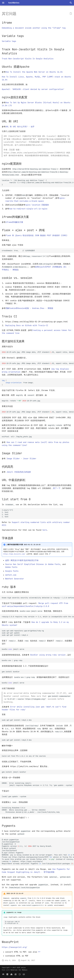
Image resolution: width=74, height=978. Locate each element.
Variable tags (9, 41)
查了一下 (56, 488)
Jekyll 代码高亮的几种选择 (19, 472)
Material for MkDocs (19, 970)
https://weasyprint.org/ (14, 947)
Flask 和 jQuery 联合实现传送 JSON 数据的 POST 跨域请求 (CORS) (36, 235)
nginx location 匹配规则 (37, 205)
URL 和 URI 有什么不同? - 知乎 (19, 126)
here (44, 530)
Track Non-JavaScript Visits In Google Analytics (27, 58)
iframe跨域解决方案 (14, 222)
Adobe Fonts (11, 567)
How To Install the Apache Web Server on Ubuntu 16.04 (34, 72)
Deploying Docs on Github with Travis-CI (26, 325)
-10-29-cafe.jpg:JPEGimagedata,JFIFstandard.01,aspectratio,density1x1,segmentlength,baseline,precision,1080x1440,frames (38, 352)
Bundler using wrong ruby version (48, 655)
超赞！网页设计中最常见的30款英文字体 (22, 560)
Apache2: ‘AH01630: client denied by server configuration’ (33, 89)
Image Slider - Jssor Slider (21, 458)
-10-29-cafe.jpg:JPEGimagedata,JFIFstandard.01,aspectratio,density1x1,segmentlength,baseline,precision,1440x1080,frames (38, 412)
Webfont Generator (14, 579)
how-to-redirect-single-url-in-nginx (28, 209)
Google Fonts (11, 571)
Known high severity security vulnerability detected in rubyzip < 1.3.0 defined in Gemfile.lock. (38, 598)
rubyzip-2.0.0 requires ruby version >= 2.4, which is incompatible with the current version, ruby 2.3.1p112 (38, 617)
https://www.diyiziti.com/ (14, 554)
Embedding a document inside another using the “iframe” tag (34, 28)
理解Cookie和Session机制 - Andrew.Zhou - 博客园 (29, 308)
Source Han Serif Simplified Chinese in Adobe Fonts (32, 564)
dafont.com (10, 575)
